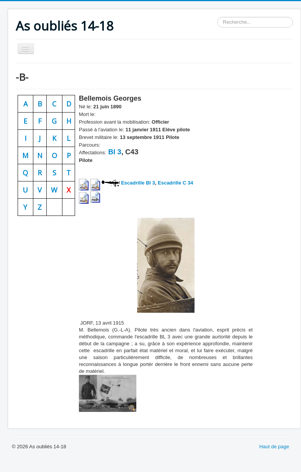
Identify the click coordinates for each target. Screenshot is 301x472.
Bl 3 (113, 152)
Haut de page (274, 446)
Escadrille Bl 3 (138, 183)
